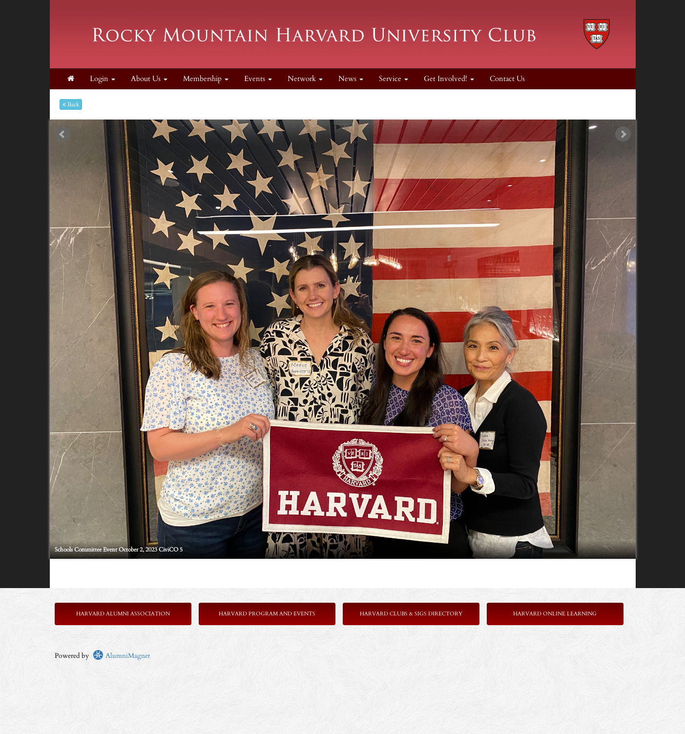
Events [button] (258, 79)
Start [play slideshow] (338, 127)
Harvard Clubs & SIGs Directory (411, 613)
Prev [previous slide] (62, 134)
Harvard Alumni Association (123, 613)
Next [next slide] (623, 134)
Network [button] (305, 79)
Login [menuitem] (102, 79)
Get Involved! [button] (449, 79)
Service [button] (393, 79)
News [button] (350, 79)
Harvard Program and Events (267, 613)
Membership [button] (205, 79)
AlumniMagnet (121, 655)
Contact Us (507, 79)
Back (70, 104)
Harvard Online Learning (555, 613)
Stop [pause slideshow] (346, 127)
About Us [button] (149, 79)
